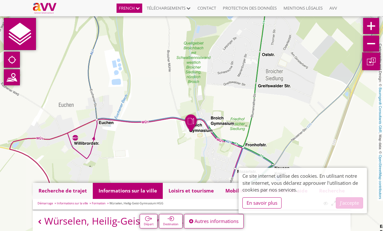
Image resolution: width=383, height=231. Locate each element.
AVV (333, 8)
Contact (206, 8)
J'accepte (349, 203)
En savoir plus (262, 203)
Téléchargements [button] (169, 8)
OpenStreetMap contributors (380, 177)
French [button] (129, 8)
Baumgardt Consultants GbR (380, 110)
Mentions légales (303, 8)
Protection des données (250, 8)
